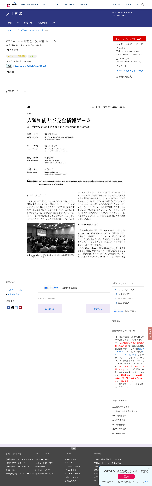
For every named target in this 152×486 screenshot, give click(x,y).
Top (73, 448)
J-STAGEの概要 (42, 459)
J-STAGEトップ (12, 30)
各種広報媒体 (70, 480)
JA (136, 4)
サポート (82, 4)
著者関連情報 (13, 294)
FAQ (96, 473)
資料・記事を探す (29, 4)
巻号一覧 (28, 22)
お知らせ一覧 (70, 459)
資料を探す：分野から (16, 463)
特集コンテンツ (71, 477)
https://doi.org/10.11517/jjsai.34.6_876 (29, 66)
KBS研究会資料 (118, 420)
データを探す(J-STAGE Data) (20, 473)
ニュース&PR (68, 4)
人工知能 (23, 30)
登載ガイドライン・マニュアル (107, 463)
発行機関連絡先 (124, 76)
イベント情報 (70, 470)
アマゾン (140, 381)
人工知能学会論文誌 (120, 406)
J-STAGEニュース (72, 473)
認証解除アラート (126, 302)
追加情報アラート (126, 294)
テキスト (123, 65)
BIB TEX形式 (123, 58)
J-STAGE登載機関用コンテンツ (107, 459)
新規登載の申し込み (44, 473)
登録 (126, 476)
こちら (147, 482)
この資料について (46, 22)
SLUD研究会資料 (119, 415)
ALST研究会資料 (119, 429)
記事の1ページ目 (15, 290)
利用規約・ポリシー (44, 470)
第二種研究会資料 (120, 433)
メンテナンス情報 (72, 466)
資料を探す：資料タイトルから (19, 459)
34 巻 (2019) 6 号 (36, 30)
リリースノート (71, 463)
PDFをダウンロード (128, 38)
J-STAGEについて (49, 4)
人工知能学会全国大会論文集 (124, 411)
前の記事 (50, 308)
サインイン (118, 4)
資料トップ (13, 22)
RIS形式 (121, 48)
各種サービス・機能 (44, 463)
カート (128, 4)
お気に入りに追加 (126, 289)
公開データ (40, 466)
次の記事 (98, 308)
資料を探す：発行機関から (17, 466)
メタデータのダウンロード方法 (129, 71)
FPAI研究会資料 (119, 424)
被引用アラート (125, 298)
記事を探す (11, 470)
